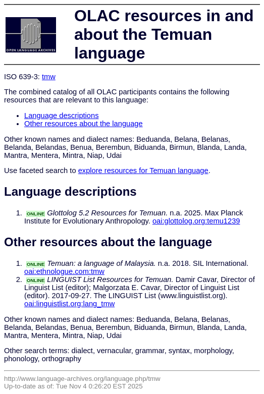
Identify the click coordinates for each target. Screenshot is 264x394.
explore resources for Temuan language (143, 170)
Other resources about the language (83, 124)
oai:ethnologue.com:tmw (64, 271)
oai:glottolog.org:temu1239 (196, 221)
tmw (49, 77)
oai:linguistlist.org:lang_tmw (69, 304)
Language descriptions (61, 115)
